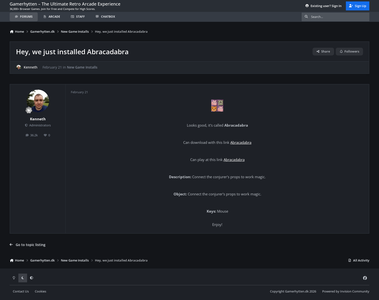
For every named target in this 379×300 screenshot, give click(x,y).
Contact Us (21, 291)
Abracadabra (240, 142)
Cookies (40, 291)
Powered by (345, 291)
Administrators (40, 125)
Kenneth (30, 67)
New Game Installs (82, 67)
